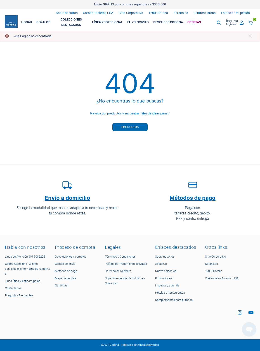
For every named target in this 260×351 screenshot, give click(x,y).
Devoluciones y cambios (70, 256)
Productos (130, 129)
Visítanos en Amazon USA (222, 278)
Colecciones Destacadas (75, 23)
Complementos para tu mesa (174, 300)
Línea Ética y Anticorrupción (22, 281)
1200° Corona (158, 13)
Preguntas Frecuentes (19, 295)
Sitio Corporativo (131, 13)
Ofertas (198, 23)
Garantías (61, 285)
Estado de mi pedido (235, 13)
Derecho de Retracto (118, 271)
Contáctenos (13, 288)
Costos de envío (65, 263)
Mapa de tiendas (65, 278)
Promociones (163, 278)
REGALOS (48, 23)
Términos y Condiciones (120, 256)
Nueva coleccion (165, 271)
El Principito (142, 23)
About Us (161, 263)
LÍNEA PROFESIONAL (111, 23)
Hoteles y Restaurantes (170, 292)
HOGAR (31, 23)
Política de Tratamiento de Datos (126, 263)
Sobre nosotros (67, 13)
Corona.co (180, 13)
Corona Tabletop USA (98, 13)
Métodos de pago (66, 271)
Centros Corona (205, 13)
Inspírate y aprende (167, 285)
